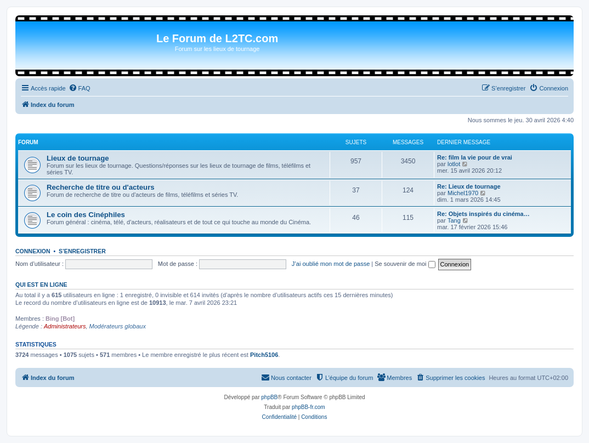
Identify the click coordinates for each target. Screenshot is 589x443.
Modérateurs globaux (117, 326)
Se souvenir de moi (405, 263)
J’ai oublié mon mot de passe (331, 263)
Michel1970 (463, 193)
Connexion (32, 251)
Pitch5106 (264, 354)
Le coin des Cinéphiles (86, 215)
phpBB (269, 397)
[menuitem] (79, 88)
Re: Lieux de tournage (469, 186)
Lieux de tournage (78, 158)
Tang (454, 220)
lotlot (454, 164)
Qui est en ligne (41, 284)
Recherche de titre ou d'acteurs (101, 187)
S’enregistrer (82, 251)
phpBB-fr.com (308, 407)
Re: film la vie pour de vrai (474, 157)
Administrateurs (65, 326)
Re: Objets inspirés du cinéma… (483, 214)
